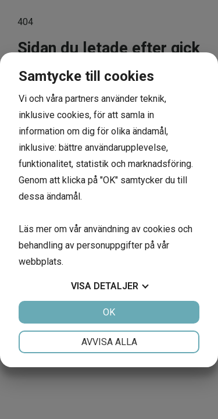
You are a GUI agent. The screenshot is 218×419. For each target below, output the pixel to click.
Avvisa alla (109, 341)
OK (109, 312)
